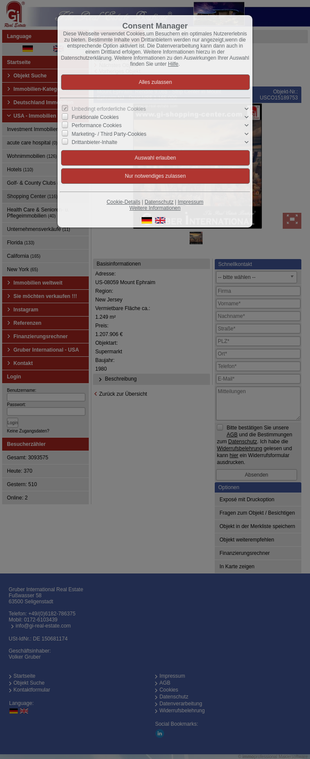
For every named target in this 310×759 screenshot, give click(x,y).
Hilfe (173, 64)
